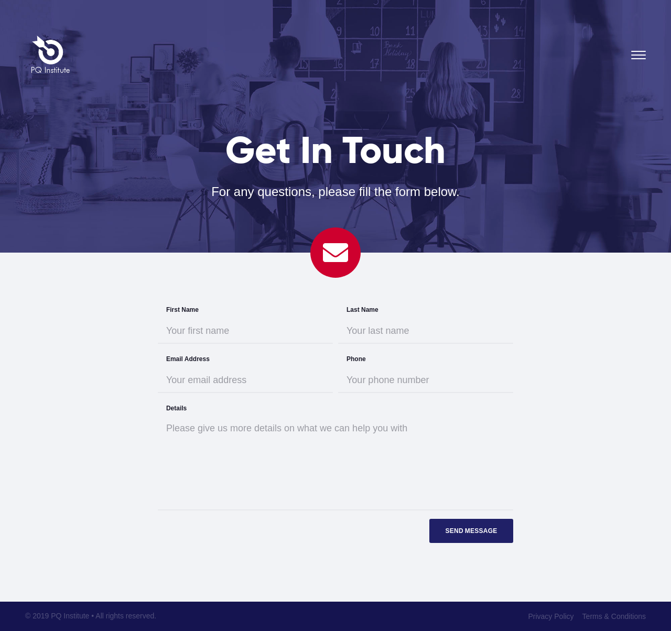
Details (176, 408)
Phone (356, 359)
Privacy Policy (550, 616)
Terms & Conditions (614, 616)
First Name (182, 309)
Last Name (362, 309)
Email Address (188, 359)
